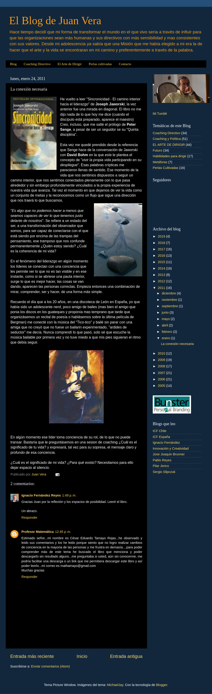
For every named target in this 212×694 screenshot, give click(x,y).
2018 (162, 243)
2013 (162, 275)
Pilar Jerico (161, 466)
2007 (162, 373)
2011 (162, 288)
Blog (13, 64)
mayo (166, 319)
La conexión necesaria (177, 344)
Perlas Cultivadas (165, 168)
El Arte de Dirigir (70, 64)
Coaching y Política (167, 139)
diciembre (169, 293)
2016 (162, 255)
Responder (29, 517)
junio (166, 312)
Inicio (82, 656)
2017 (162, 249)
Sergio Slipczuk (164, 472)
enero (166, 338)
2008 (162, 366)
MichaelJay (115, 685)
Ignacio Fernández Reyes (41, 495)
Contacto (125, 64)
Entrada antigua (126, 656)
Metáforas (160, 162)
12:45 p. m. (63, 532)
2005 (162, 385)
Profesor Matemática (37, 532)
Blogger (161, 685)
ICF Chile (159, 431)
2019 (162, 236)
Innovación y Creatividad (171, 448)
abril (165, 325)
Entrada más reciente (32, 656)
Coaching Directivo (37, 64)
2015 (162, 262)
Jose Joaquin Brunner (169, 454)
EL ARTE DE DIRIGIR (169, 145)
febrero (167, 332)
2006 (162, 379)
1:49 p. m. (69, 495)
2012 (162, 281)
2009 (162, 360)
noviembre (170, 300)
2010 (162, 353)
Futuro (157, 150)
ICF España (161, 437)
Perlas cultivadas (100, 64)
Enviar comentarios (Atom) (50, 666)
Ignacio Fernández (166, 442)
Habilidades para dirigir (169, 156)
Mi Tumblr (160, 113)
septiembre (170, 306)
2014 (162, 268)
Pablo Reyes (162, 460)
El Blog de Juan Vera (55, 20)
